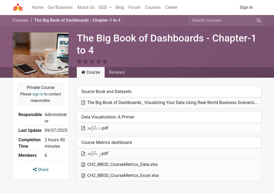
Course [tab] (90, 72)
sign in (37, 94)
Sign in (246, 7)
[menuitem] (37, 7)
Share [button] (41, 169)
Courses (20, 20)
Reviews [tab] (117, 72)
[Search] (257, 20)
